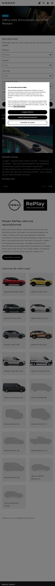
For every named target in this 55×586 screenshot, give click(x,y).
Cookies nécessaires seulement (27, 117)
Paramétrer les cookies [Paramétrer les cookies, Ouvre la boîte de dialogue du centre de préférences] (27, 122)
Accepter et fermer (27, 112)
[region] (27, 104)
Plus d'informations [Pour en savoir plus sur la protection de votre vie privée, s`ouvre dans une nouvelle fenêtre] (19, 106)
